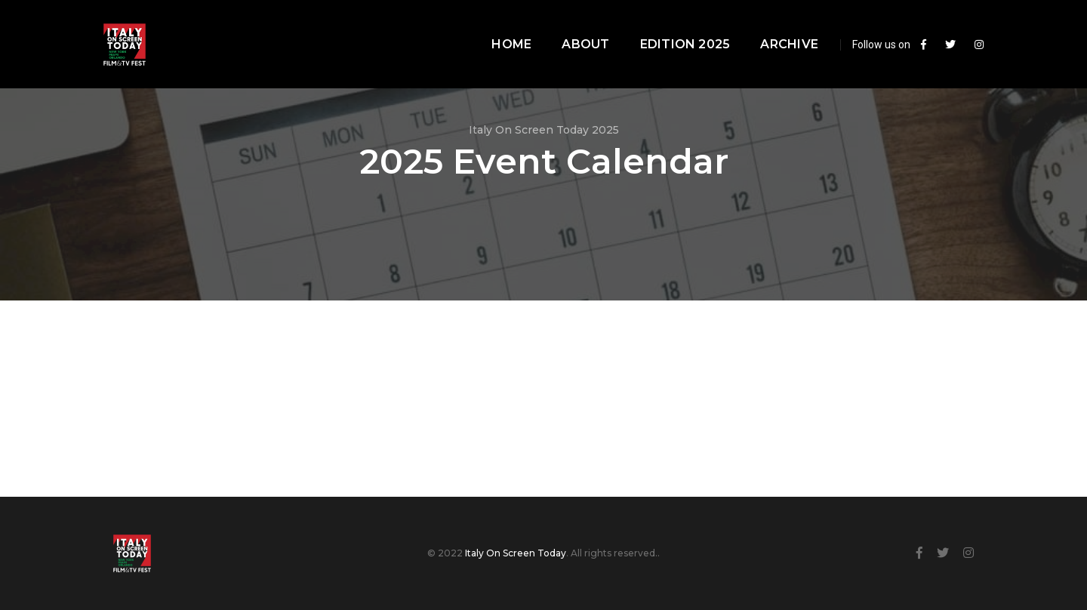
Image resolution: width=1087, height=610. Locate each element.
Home (492, 27)
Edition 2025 (665, 27)
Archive (770, 27)
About (566, 27)
